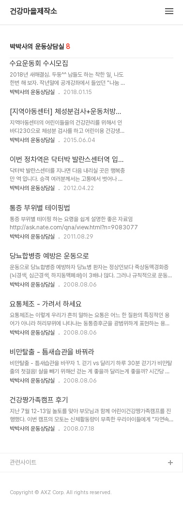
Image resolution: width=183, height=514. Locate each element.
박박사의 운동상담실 (32, 92)
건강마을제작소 (33, 11)
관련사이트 (23, 462)
